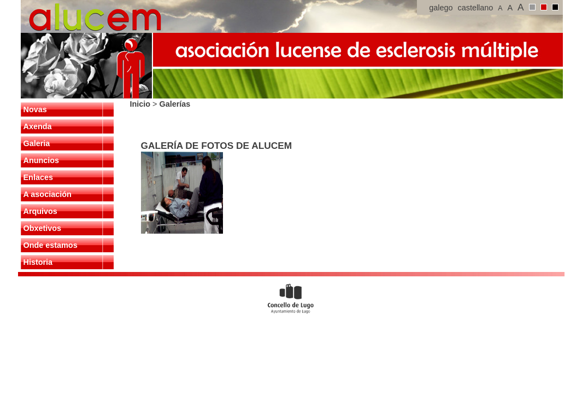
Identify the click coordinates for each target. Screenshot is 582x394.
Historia (38, 262)
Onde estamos (50, 245)
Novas (35, 109)
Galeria (36, 143)
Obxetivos (42, 228)
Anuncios (41, 160)
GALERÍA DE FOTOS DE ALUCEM (216, 145)
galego (440, 7)
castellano (475, 7)
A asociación (47, 194)
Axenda (37, 126)
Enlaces (38, 177)
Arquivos (40, 211)
